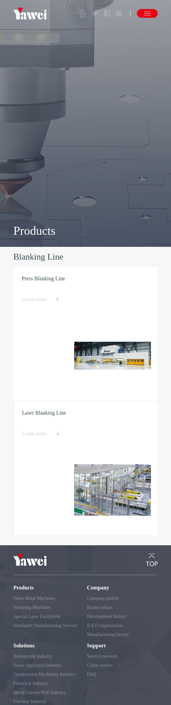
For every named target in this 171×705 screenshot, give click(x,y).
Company (98, 587)
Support (96, 645)
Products (23, 587)
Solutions (23, 645)
